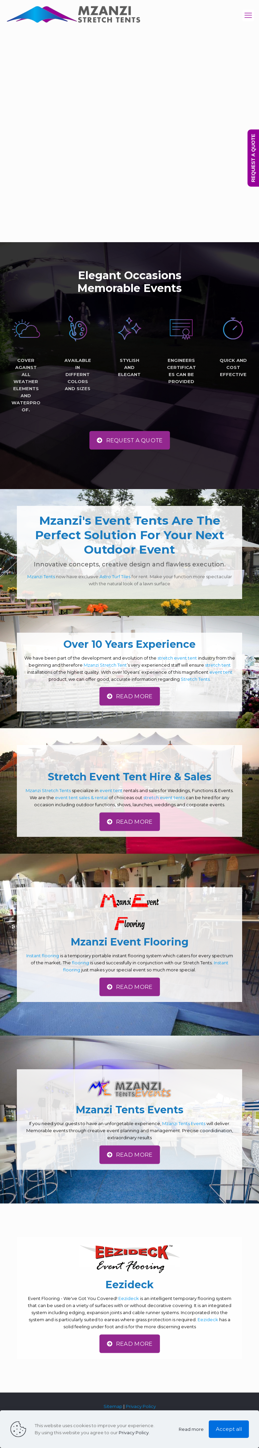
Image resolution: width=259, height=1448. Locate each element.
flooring (80, 962)
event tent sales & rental (81, 797)
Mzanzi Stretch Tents (48, 790)
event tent (220, 672)
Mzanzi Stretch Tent (105, 665)
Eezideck (128, 1298)
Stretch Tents (195, 679)
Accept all (229, 1429)
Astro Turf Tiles (115, 576)
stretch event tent (177, 658)
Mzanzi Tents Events (183, 1123)
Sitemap (113, 1406)
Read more (191, 1429)
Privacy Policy (141, 1406)
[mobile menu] (248, 15)
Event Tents (131, 520)
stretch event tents (164, 797)
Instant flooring (42, 955)
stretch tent (218, 665)
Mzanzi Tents (41, 576)
